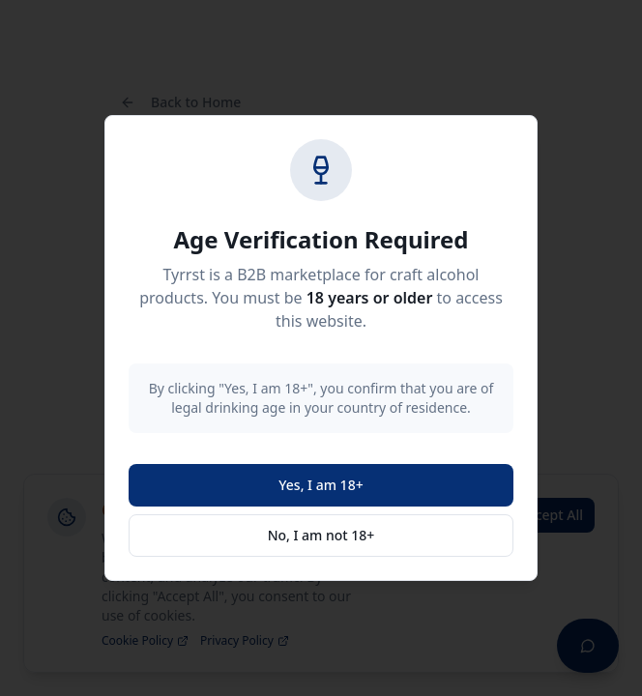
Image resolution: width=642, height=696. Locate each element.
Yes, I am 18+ (320, 485)
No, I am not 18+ (321, 535)
